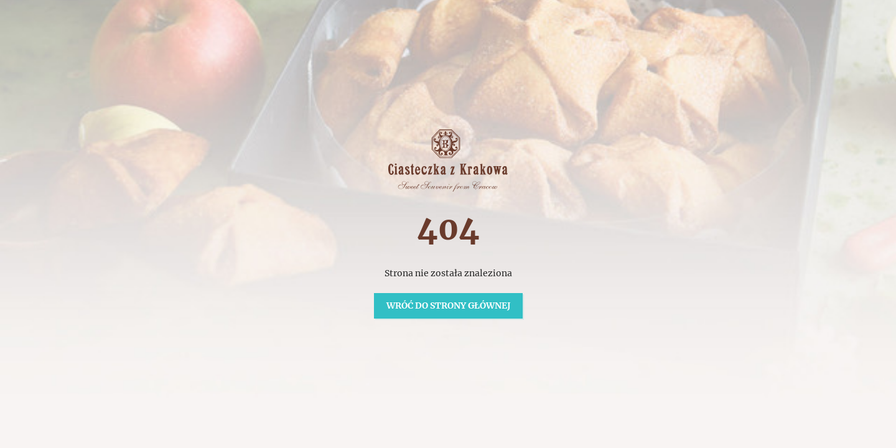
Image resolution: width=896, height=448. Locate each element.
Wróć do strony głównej (448, 305)
